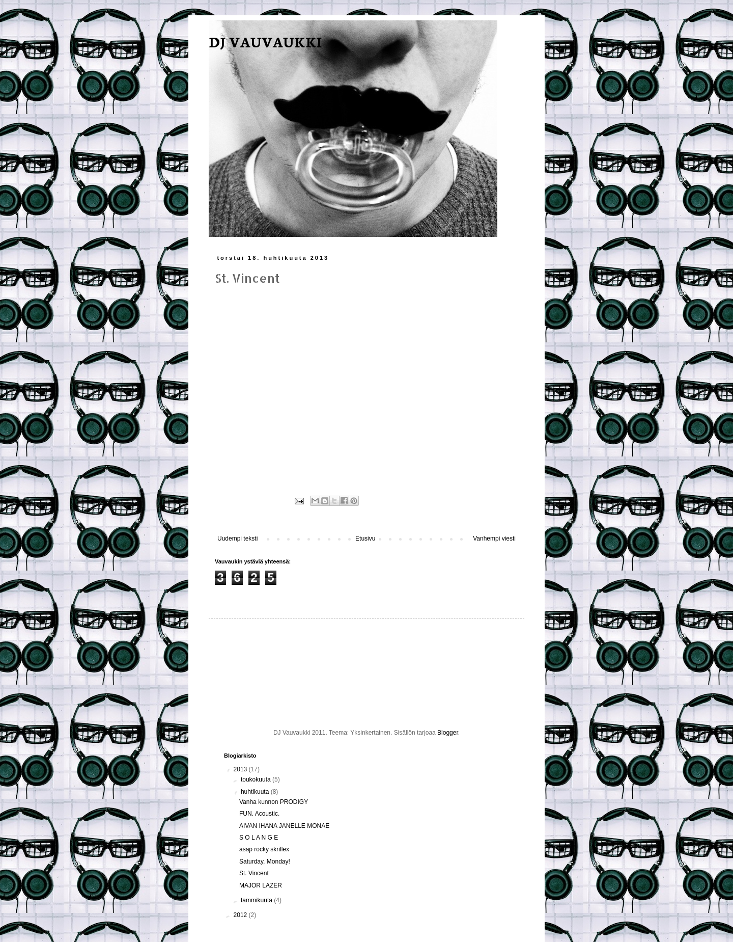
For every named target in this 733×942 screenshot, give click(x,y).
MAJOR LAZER (260, 885)
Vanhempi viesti (494, 538)
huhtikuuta (256, 791)
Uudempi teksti (237, 538)
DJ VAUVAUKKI (265, 41)
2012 (241, 915)
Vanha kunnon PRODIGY (273, 801)
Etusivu (365, 538)
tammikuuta (257, 900)
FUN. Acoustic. (259, 813)
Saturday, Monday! (264, 861)
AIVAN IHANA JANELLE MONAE (284, 825)
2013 (241, 769)
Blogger (447, 732)
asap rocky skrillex (264, 849)
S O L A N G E (258, 837)
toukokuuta (256, 779)
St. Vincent (254, 873)
